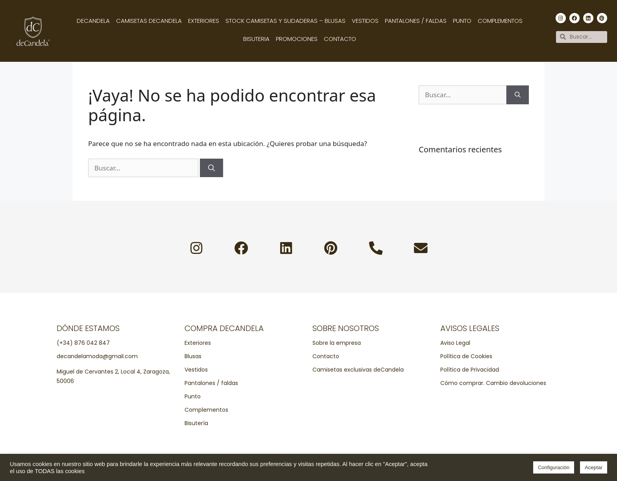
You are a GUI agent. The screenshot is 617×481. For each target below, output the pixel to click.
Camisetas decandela (149, 21)
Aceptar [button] (593, 467)
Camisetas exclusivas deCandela (358, 370)
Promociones (297, 39)
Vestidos (365, 21)
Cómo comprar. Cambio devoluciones (493, 383)
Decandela (93, 21)
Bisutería (196, 423)
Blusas (193, 357)
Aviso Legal (455, 343)
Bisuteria (256, 39)
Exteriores (203, 21)
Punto (462, 21)
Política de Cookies (466, 357)
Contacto (340, 39)
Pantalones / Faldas (416, 21)
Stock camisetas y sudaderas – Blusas (285, 21)
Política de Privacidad (469, 370)
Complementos (500, 21)
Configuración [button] (553, 467)
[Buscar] (211, 168)
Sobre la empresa (336, 343)
